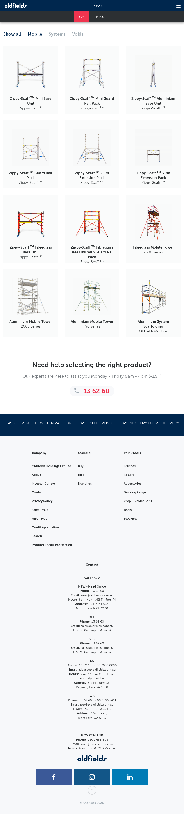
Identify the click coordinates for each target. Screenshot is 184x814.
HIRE (100, 17)
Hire (81, 475)
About (36, 475)
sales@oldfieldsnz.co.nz (96, 744)
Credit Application (45, 527)
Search (37, 536)
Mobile (35, 34)
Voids (78, 34)
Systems (57, 34)
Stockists (130, 519)
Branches (85, 484)
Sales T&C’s (40, 510)
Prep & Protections (138, 501)
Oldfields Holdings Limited (51, 466)
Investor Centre (43, 484)
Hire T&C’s (39, 519)
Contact (38, 492)
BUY (81, 17)
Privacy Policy (42, 501)
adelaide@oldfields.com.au (97, 670)
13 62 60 (98, 6)
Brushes (130, 466)
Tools (128, 510)
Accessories (132, 484)
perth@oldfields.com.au (96, 705)
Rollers (129, 475)
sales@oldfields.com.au (97, 595)
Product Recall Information (52, 545)
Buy (80, 466)
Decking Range (135, 492)
